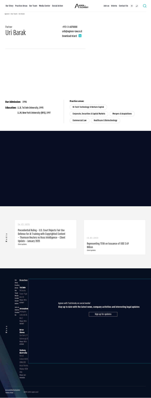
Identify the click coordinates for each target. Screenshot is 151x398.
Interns (114, 5)
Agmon (7, 14)
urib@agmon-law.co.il (72, 31)
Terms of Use (9, 393)
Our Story (9, 5)
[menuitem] (131, 6)
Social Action (57, 5)
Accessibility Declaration (12, 390)
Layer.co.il (34, 392)
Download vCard (69, 36)
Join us (106, 5)
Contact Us (123, 5)
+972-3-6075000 (69, 27)
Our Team (33, 5)
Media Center (44, 5)
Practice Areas (21, 5)
